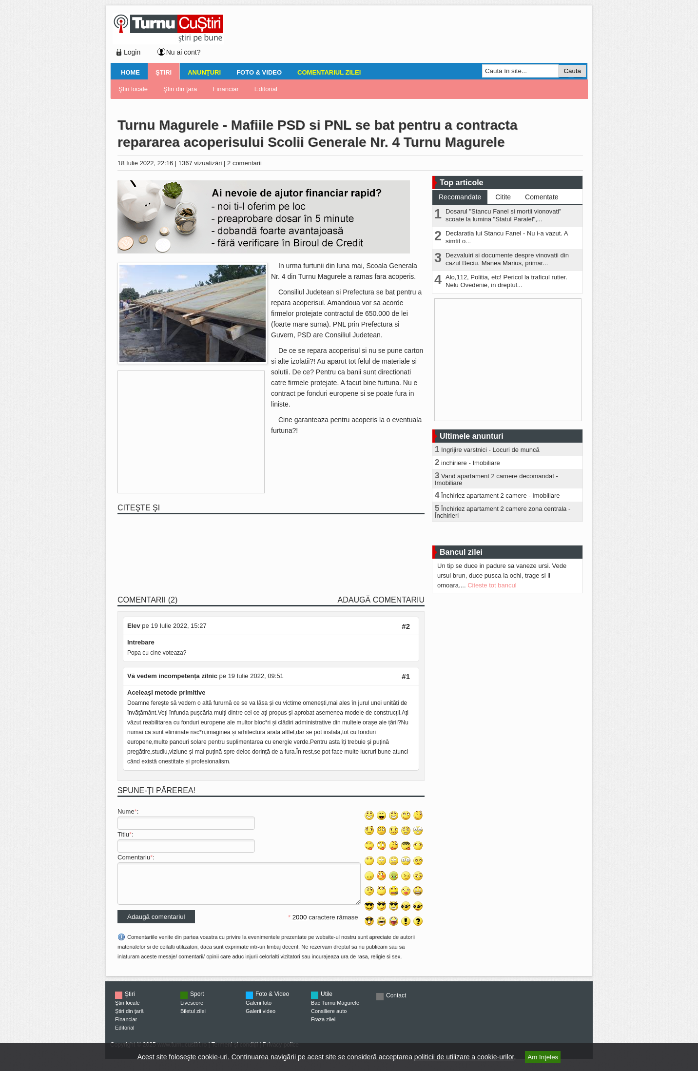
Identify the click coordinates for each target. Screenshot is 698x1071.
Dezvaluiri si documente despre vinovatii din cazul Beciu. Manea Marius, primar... (507, 259)
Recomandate (460, 197)
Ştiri (163, 72)
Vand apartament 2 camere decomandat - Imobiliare (496, 479)
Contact (396, 1002)
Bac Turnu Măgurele (335, 1010)
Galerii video (260, 1018)
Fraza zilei (323, 1027)
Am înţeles (542, 1057)
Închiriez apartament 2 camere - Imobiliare (500, 495)
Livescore (191, 1010)
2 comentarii (244, 163)
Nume (126, 811)
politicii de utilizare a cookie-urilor (464, 1057)
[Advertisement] (403, 36)
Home (130, 72)
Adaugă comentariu (381, 600)
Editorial (265, 89)
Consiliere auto (329, 1018)
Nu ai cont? (183, 52)
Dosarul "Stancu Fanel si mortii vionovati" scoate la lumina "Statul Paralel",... (504, 215)
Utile (326, 1001)
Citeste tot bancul (491, 585)
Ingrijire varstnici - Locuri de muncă (490, 449)
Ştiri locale (133, 89)
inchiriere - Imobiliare (470, 463)
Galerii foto (258, 1010)
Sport (197, 1001)
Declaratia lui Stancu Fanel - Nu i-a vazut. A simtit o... (507, 237)
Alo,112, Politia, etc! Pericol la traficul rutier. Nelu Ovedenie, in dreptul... (506, 281)
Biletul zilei (193, 1018)
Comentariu (133, 857)
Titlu (123, 834)
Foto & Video (259, 72)
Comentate (541, 197)
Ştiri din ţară (180, 89)
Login (132, 52)
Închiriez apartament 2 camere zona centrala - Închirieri (502, 512)
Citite (503, 197)
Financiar (225, 89)
